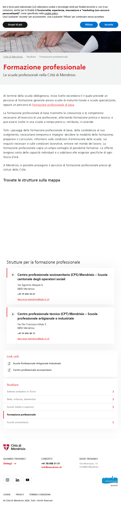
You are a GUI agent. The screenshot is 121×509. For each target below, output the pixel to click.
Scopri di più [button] (15, 24)
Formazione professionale (21, 414)
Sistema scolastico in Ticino (21, 391)
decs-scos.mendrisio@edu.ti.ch (34, 299)
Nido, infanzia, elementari (21, 399)
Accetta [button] (108, 24)
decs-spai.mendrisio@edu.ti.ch (34, 338)
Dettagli (9, 463)
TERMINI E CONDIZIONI (39, 494)
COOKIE (6, 494)
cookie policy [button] (51, 13)
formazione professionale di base (53, 104)
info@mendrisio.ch (51, 467)
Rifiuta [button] (89, 24)
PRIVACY (20, 494)
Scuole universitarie (17, 422)
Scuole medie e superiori (20, 407)
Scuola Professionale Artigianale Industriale (34, 363)
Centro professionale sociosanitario (29, 370)
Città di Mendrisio (13, 56)
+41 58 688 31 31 (50, 463)
